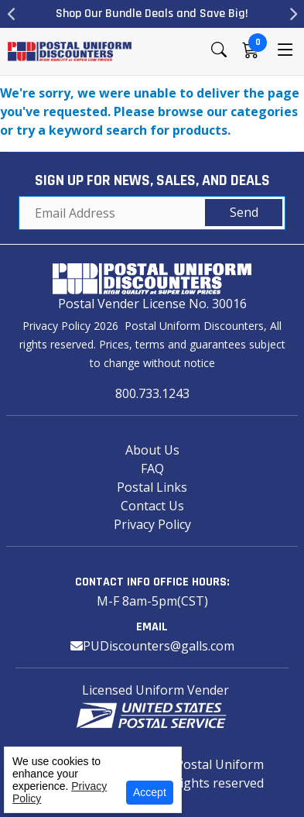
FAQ (152, 468)
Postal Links (152, 487)
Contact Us (152, 505)
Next (292, 14)
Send (244, 212)
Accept (149, 792)
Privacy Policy (152, 524)
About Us (152, 449)
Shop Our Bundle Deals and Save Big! (152, 13)
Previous (11, 14)
